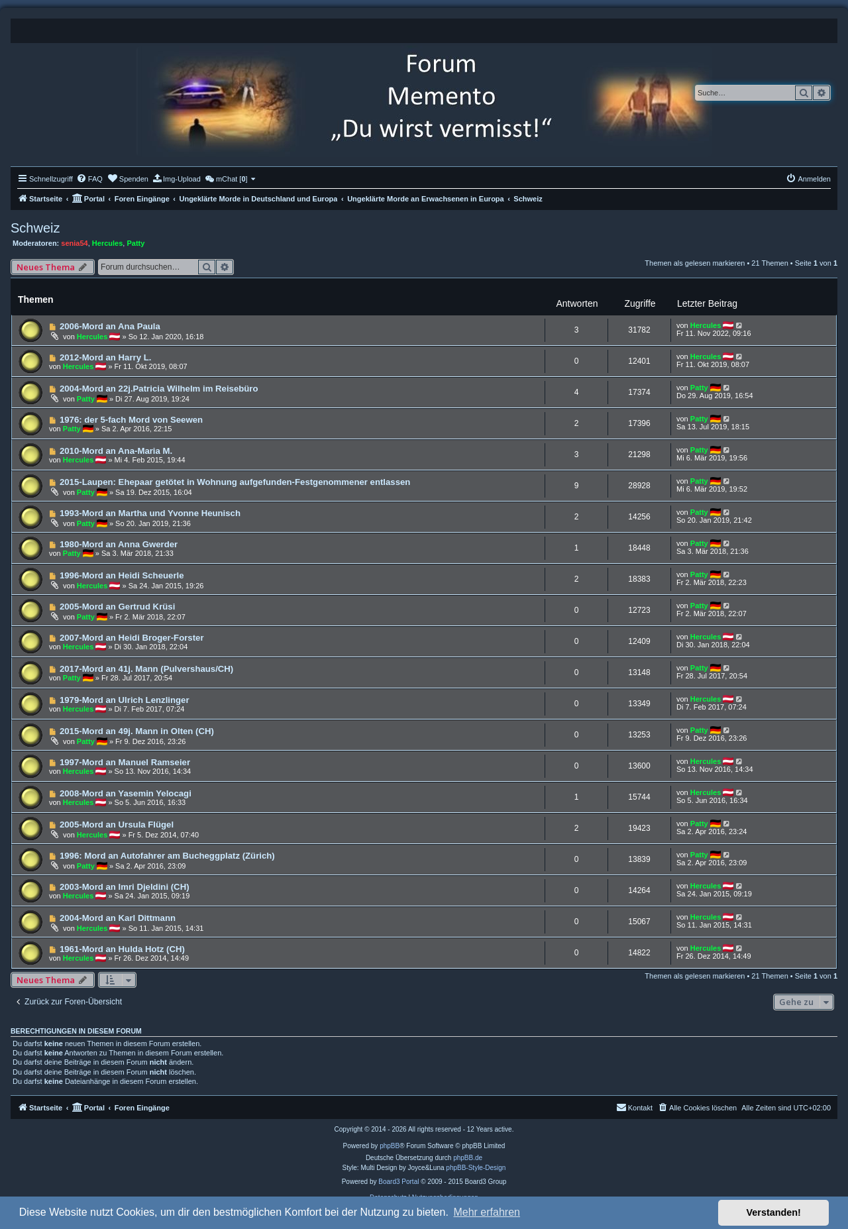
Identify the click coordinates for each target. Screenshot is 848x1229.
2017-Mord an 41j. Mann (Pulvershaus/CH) (146, 669)
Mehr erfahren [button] (486, 1212)
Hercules (107, 243)
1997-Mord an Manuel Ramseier (125, 762)
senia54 (74, 243)
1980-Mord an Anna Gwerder (119, 544)
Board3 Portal (398, 1181)
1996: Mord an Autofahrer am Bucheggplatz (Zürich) (167, 856)
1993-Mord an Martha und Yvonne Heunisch (150, 513)
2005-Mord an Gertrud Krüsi (117, 607)
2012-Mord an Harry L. (106, 357)
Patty (135, 243)
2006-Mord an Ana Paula (110, 326)
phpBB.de (467, 1157)
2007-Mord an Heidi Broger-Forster (132, 638)
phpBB (389, 1145)
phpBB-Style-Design (475, 1167)
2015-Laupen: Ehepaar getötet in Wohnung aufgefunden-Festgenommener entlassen (235, 482)
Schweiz (35, 228)
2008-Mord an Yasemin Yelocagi (125, 793)
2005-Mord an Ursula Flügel (117, 824)
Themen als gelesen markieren (695, 263)
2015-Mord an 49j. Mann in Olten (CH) (137, 731)
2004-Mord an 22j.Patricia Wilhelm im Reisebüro (159, 389)
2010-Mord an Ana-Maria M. (116, 451)
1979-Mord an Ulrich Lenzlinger (124, 700)
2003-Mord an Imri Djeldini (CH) (124, 887)
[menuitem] (89, 179)
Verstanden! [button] (774, 1212)
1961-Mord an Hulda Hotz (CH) (122, 949)
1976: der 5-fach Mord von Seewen (131, 420)
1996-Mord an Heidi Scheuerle (122, 575)
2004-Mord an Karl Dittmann (118, 918)
